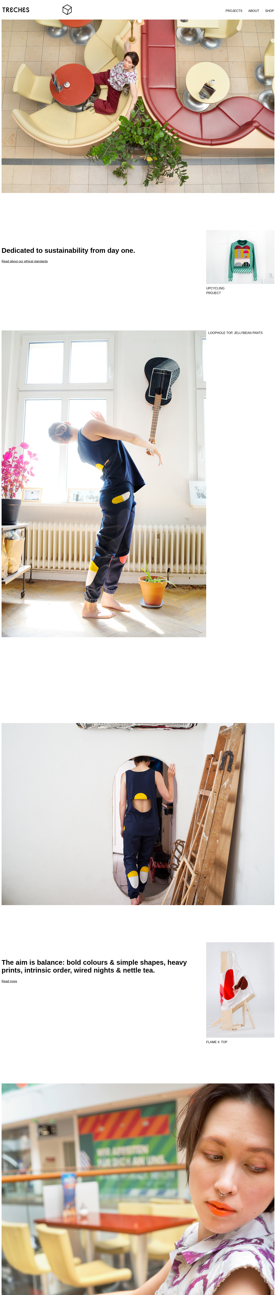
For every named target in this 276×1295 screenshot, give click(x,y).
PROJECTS (234, 11)
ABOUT (253, 11)
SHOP (269, 11)
